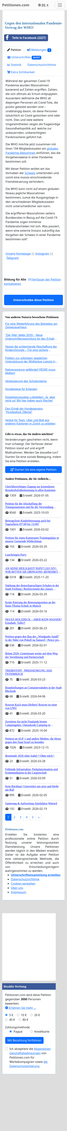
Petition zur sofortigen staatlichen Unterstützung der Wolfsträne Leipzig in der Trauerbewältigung (30, 429)
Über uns (17, 955)
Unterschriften (24, 125)
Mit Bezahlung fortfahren (24, 1108)
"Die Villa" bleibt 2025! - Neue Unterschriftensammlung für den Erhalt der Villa (29, 406)
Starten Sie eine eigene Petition (33, 537)
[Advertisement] (33, 49)
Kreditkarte (41, 1099)
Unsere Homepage (18, 321)
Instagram (42, 321)
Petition (14, 117)
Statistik (14, 132)
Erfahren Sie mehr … (20, 1075)
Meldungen (39, 117)
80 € (25, 1087)
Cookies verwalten (23, 951)
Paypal (18, 1099)
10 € (24, 1082)
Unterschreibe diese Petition (33, 367)
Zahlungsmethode (17, 1095)
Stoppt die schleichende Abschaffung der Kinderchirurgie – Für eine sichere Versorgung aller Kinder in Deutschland (31, 417)
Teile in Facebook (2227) (25, 105)
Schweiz (30, 240)
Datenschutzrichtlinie (42, 132)
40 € (12, 1087)
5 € (11, 1082)
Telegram (12, 325)
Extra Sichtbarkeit (21, 140)
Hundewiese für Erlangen (21, 456)
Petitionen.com (15, 5)
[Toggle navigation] (60, 5)
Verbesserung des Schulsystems (26, 448)
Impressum (18, 960)
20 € (37, 1082)
